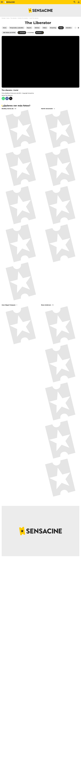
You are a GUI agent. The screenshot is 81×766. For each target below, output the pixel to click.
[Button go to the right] (78, 28)
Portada (3, 18)
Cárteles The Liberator (23, 18)
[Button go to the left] (75, 28)
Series (8, 18)
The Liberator (14, 18)
